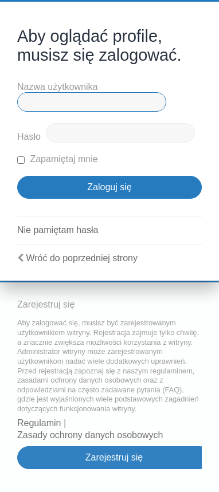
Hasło (29, 136)
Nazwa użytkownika (57, 87)
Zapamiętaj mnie (57, 159)
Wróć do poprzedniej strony (81, 258)
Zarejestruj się (114, 457)
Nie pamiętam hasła (57, 230)
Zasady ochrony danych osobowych (90, 435)
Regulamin (39, 423)
